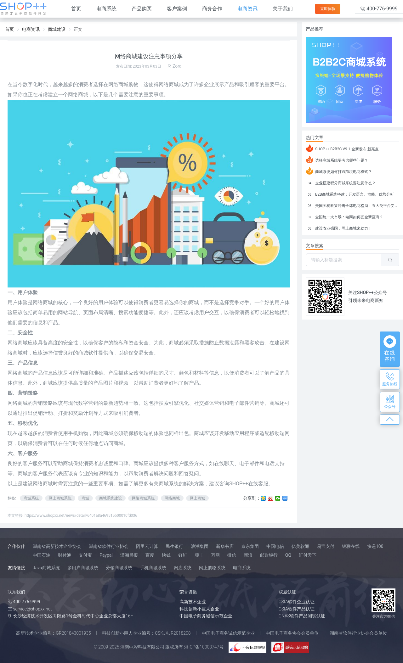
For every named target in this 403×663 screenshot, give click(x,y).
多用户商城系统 (82, 567)
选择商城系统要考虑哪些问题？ (337, 159)
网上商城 (197, 498)
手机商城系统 (153, 567)
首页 (76, 9)
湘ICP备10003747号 (204, 646)
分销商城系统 (119, 567)
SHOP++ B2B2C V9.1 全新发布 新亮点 (342, 148)
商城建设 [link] (56, 29)
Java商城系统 (46, 567)
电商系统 (106, 9)
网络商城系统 (143, 498)
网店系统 (182, 567)
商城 (85, 498)
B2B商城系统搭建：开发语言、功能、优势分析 (350, 193)
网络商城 (118, 84)
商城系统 (31, 498)
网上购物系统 (212, 567)
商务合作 (212, 9)
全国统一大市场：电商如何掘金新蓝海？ (344, 216)
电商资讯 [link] (31, 29)
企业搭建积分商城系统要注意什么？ (341, 182)
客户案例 (177, 9)
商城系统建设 (110, 498)
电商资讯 (247, 9)
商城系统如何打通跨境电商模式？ (339, 171)
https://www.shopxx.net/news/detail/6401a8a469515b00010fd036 (81, 515)
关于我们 (283, 9)
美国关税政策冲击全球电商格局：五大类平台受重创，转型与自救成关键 (352, 205)
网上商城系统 (60, 498)
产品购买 (142, 9)
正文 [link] (78, 29)
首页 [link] (9, 29)
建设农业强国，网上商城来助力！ (339, 227)
